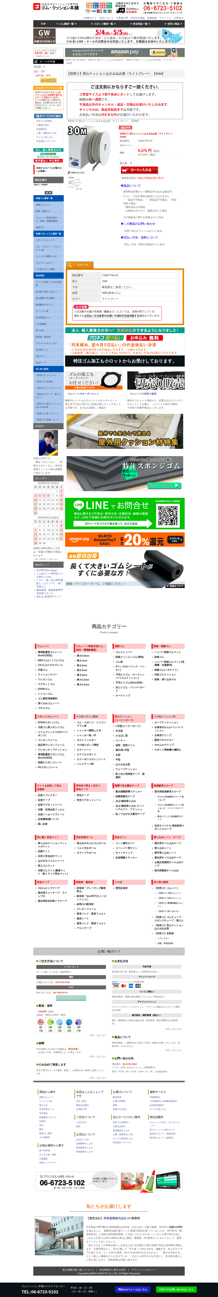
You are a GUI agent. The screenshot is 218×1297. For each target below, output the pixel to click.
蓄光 (41, 1129)
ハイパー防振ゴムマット (167, 652)
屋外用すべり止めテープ (167, 843)
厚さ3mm (82, 670)
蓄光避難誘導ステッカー (129, 791)
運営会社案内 (82, 1105)
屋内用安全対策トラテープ (52, 901)
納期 (115, 1105)
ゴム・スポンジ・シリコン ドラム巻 (48, 248)
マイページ (165, 18)
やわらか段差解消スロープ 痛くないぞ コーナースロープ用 (170, 808)
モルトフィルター (44, 263)
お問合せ (178, 18)
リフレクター (163, 938)
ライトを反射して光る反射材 (48, 283)
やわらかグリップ (164, 745)
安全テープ (41, 362)
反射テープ (44, 800)
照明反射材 (122, 888)
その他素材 (41, 324)
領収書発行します (84, 1151)
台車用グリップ (162, 735)
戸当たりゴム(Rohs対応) (129, 682)
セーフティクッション (166, 722)
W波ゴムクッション (165, 674)
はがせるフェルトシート (51, 861)
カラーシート (84, 749)
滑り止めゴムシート (49, 703)
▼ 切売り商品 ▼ (173, 24)
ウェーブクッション (126, 769)
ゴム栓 (119, 662)
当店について (106, 18)
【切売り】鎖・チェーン (47, 413)
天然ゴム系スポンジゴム (51, 727)
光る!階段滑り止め (126, 801)
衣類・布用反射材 (165, 943)
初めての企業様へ (44, 121)
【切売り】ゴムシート (46, 375)
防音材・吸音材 (43, 337)
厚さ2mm (82, 665)
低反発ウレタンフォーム (51, 745)
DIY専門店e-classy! (46, 570)
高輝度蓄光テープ (125, 796)
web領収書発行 (157, 1105)
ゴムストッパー (124, 652)
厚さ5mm (82, 675)
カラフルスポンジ (86, 754)
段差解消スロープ (44, 304)
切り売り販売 (42, 369)
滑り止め (40, 330)
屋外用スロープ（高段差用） (163, 1133)
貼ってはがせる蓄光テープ (130, 814)
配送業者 (117, 1097)
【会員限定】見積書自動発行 (163, 1101)
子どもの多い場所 (47, 1154)
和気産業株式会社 (115, 1218)
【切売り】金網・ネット (47, 419)
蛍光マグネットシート (89, 800)
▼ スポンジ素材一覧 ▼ (103, 24)
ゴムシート (43, 646)
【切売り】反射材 (44, 381)
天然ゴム (43, 670)
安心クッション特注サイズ (162, 1129)
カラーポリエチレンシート (91, 759)
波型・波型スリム (125, 745)
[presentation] (79, 265)
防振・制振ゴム (43, 211)
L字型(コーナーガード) (128, 726)
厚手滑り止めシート (165, 852)
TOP (43, 24)
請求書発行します (84, 1147)
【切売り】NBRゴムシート (169, 898)
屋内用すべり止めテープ (167, 857)
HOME (68, 60)
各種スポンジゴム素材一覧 (48, 233)
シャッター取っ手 (86, 735)
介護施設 (43, 1158)
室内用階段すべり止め (166, 870)
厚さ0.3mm (83, 684)
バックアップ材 (85, 764)
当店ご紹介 (81, 1101)
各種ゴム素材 (45, 1133)
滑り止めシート (162, 848)
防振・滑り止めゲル (165, 679)
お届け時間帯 (119, 1101)
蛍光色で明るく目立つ (46, 291)
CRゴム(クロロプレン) (50, 665)
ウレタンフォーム (47, 740)
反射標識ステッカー (126, 857)
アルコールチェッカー (46, 343)
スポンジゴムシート (45, 240)
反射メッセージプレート (51, 814)
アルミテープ (84, 928)
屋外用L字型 (122, 750)
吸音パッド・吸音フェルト (91, 913)
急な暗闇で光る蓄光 (45, 298)
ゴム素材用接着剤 (47, 698)
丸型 (118, 755)
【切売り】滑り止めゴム (168, 911)
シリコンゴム (45, 694)
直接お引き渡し (120, 1109)
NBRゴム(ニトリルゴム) (51, 660)
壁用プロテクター (164, 740)
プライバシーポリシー (143, 1270)
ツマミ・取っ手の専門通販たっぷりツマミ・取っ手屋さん (49, 583)
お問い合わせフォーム (131, 1067)
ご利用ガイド (89, 18)
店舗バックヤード (47, 1162)
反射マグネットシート (50, 804)
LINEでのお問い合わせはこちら (176, 1289)
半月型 (119, 731)
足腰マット (44, 851)
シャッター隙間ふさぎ (46, 256)
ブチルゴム (44, 708)
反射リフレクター (47, 795)
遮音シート (83, 918)
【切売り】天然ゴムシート (169, 893)
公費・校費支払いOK (46, 133)
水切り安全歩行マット (50, 856)
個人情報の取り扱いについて (78, 1270)
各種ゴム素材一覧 (44, 198)
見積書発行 (41, 129)
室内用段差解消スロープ (167, 791)
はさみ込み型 (123, 764)
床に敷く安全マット (48, 837)
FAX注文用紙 (137, 18)
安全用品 (40, 275)
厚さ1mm (82, 660)
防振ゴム (159, 657)
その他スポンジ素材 (45, 269)
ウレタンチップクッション (52, 749)
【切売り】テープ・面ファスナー (48, 396)
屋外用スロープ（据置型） (162, 1138)
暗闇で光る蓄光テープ (127, 785)
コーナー (120, 740)
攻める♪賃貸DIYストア (48, 596)
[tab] (79, 265)
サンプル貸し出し (44, 137)
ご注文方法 (81, 1122)
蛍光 (41, 1125)
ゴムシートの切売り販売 (143, 393)
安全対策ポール (43, 317)
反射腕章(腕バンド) (48, 819)
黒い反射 (43, 824)
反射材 (42, 1121)
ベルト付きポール (86, 848)
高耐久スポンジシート (50, 762)
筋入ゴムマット (46, 865)
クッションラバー (47, 674)
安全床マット (42, 350)
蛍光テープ (83, 795)
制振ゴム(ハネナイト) (166, 670)
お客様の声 (122, 18)
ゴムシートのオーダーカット (83, 393)
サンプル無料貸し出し (123, 1138)
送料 (78, 1126)
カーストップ (123, 695)
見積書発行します (84, 1143)
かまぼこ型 (122, 735)
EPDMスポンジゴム (48, 722)
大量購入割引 (42, 125)
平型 (118, 759)
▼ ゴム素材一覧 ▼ (66, 24)
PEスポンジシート (48, 767)
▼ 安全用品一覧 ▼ (140, 24)
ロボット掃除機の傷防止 (167, 749)
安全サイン (41, 356)
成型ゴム (40, 227)
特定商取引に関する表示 (112, 1270)
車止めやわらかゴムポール (91, 843)
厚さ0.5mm (83, 655)
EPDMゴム (44, 689)
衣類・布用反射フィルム (51, 809)
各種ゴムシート (43, 205)
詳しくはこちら (98, 1035)
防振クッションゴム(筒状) (130, 657)
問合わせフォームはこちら (132, 1289)
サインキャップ (124, 852)
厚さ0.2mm (83, 679)
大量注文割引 (119, 1126)
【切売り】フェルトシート (48, 388)
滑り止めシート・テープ (167, 837)
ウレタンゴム (45, 679)
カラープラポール (86, 852)
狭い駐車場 (44, 1150)
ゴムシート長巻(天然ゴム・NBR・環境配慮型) (47, 219)
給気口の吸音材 (85, 904)
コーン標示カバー (125, 843)
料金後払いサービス (46, 141)
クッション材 (42, 311)
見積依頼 (152, 18)
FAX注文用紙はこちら (71, 998)
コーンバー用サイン (126, 848)
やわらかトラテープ (49, 888)
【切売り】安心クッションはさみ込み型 (48, 405)
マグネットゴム (46, 684)
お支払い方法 (82, 1139)
